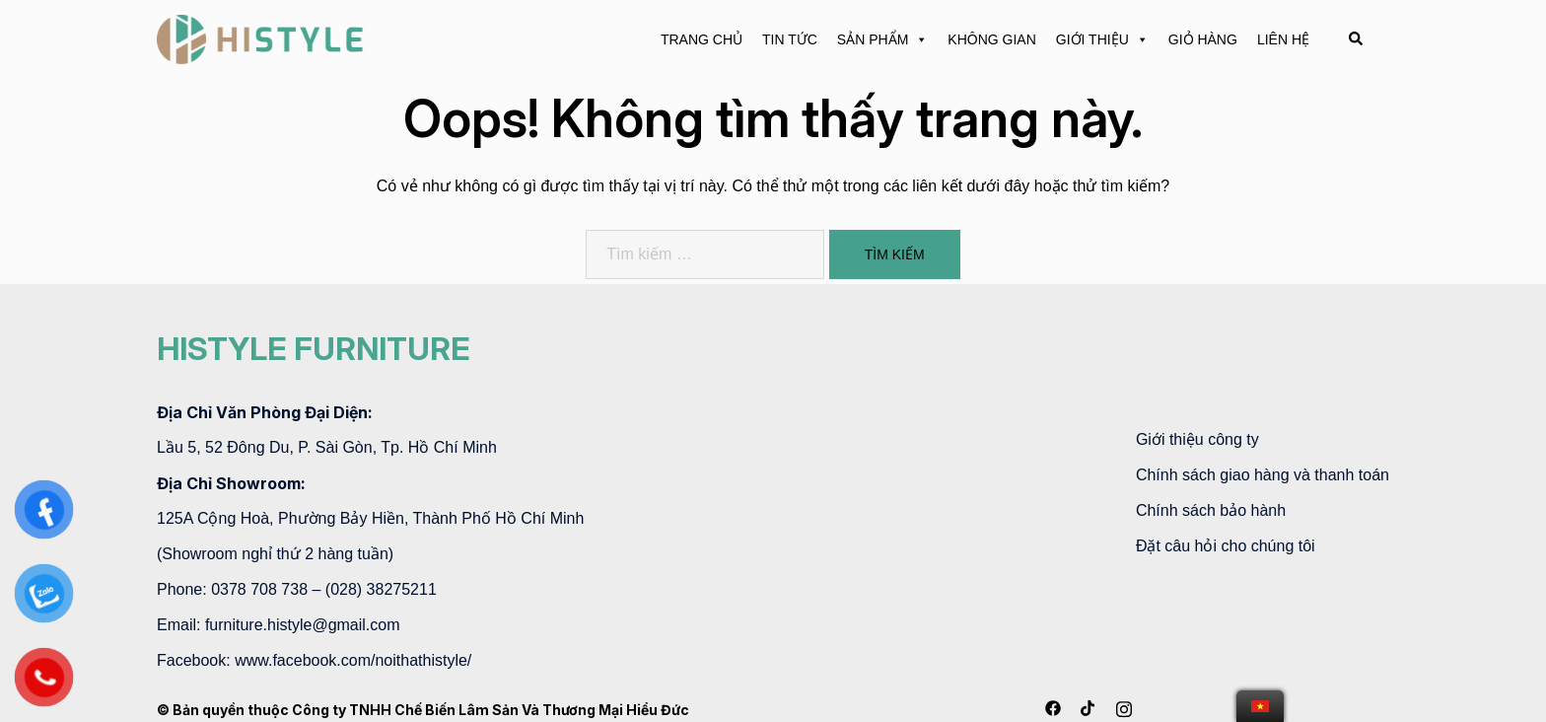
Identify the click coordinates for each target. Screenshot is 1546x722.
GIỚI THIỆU (1102, 39)
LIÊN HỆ (1283, 39)
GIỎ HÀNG (1202, 39)
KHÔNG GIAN (991, 39)
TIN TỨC (789, 39)
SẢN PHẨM (882, 39)
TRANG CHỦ (701, 39)
